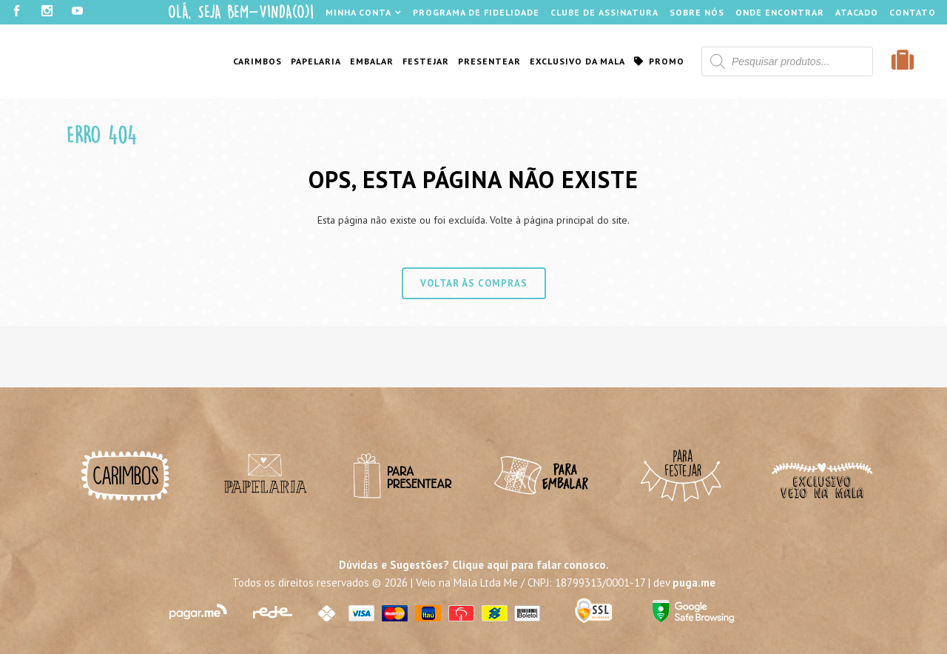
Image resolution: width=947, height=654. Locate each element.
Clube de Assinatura (604, 12)
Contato (912, 12)
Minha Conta (358, 12)
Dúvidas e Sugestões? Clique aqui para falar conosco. (474, 565)
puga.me (694, 582)
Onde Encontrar (779, 12)
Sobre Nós (697, 12)
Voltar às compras (474, 283)
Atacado (856, 12)
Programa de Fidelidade (476, 12)
